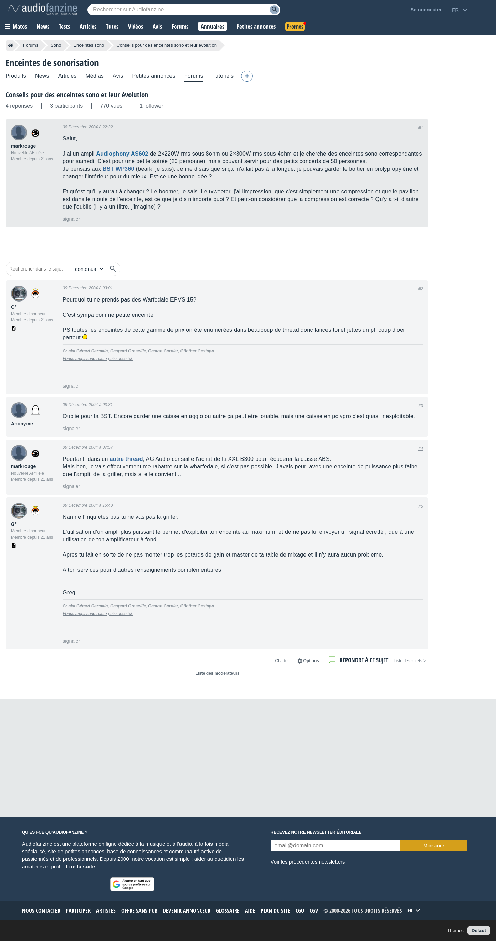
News (42, 76)
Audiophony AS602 (122, 154)
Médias (94, 76)
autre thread (126, 459)
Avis (118, 76)
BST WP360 (118, 169)
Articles (67, 76)
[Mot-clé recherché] (183, 9)
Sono (56, 45)
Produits (16, 76)
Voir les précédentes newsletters (308, 862)
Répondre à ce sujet (364, 660)
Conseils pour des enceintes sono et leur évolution (77, 94)
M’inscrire (433, 845)
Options (311, 660)
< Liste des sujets (410, 660)
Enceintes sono (88, 45)
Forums (30, 45)
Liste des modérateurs (217, 673)
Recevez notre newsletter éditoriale (316, 832)
